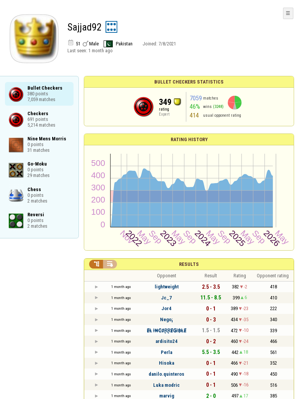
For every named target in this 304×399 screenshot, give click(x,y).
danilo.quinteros (166, 374)
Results (189, 264)
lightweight (167, 287)
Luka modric (166, 385)
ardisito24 (166, 341)
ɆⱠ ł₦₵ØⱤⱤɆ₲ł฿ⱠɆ (166, 330)
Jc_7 (166, 298)
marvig (166, 396)
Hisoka (166, 363)
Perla (166, 352)
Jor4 (166, 308)
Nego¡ (166, 319)
